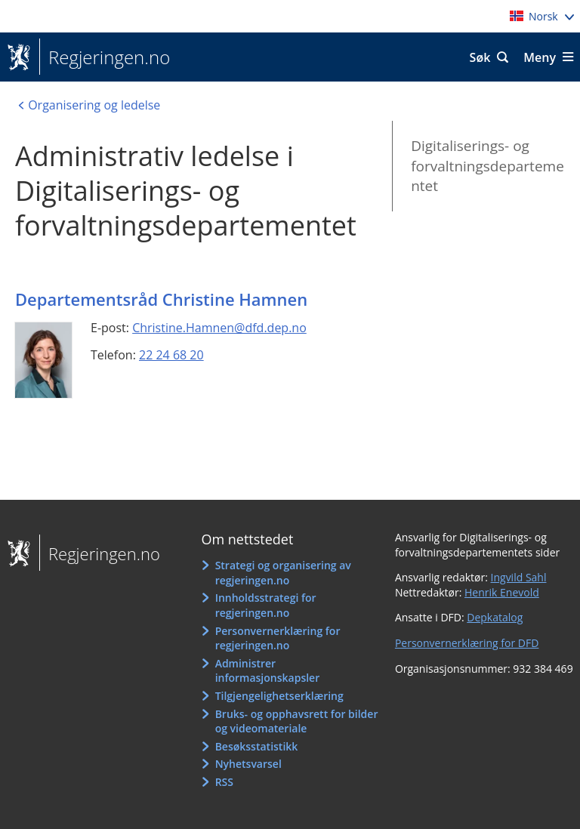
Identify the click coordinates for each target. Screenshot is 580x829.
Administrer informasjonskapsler (267, 671)
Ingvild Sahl (519, 577)
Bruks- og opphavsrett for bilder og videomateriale (296, 721)
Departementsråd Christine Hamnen (161, 299)
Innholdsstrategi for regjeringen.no (265, 605)
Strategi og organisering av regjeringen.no (283, 572)
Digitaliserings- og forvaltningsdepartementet (487, 166)
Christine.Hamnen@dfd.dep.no (219, 327)
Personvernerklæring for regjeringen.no (278, 638)
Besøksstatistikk (256, 746)
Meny (539, 57)
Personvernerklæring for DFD (467, 643)
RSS (224, 782)
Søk (480, 57)
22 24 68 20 (171, 355)
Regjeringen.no (104, 57)
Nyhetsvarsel (248, 764)
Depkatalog (495, 617)
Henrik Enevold (501, 592)
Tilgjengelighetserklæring (279, 696)
